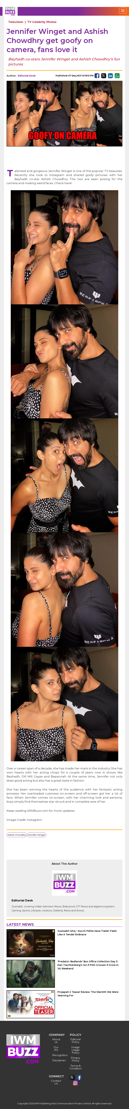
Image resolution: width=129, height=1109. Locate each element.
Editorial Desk (27, 75)
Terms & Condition (75, 1067)
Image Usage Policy (75, 1050)
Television (15, 22)
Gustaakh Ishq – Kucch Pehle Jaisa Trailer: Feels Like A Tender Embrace (87, 932)
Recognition (56, 1055)
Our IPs (56, 1049)
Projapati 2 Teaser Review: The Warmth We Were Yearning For (87, 993)
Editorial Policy (75, 1041)
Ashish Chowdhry (17, 834)
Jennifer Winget (36, 834)
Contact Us (56, 1082)
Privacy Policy (75, 1059)
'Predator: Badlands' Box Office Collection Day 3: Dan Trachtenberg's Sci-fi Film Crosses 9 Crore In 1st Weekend (88, 965)
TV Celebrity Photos (41, 22)
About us (56, 1041)
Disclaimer (56, 1060)
